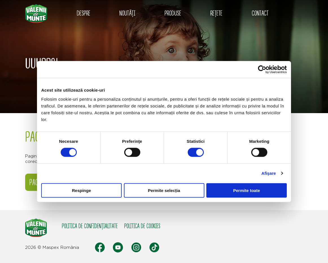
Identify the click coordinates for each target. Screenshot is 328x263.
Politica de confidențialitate (90, 226)
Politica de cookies (142, 226)
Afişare (268, 173)
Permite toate (246, 190)
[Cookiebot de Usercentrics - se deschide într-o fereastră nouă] (262, 69)
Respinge (81, 190)
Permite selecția (164, 190)
